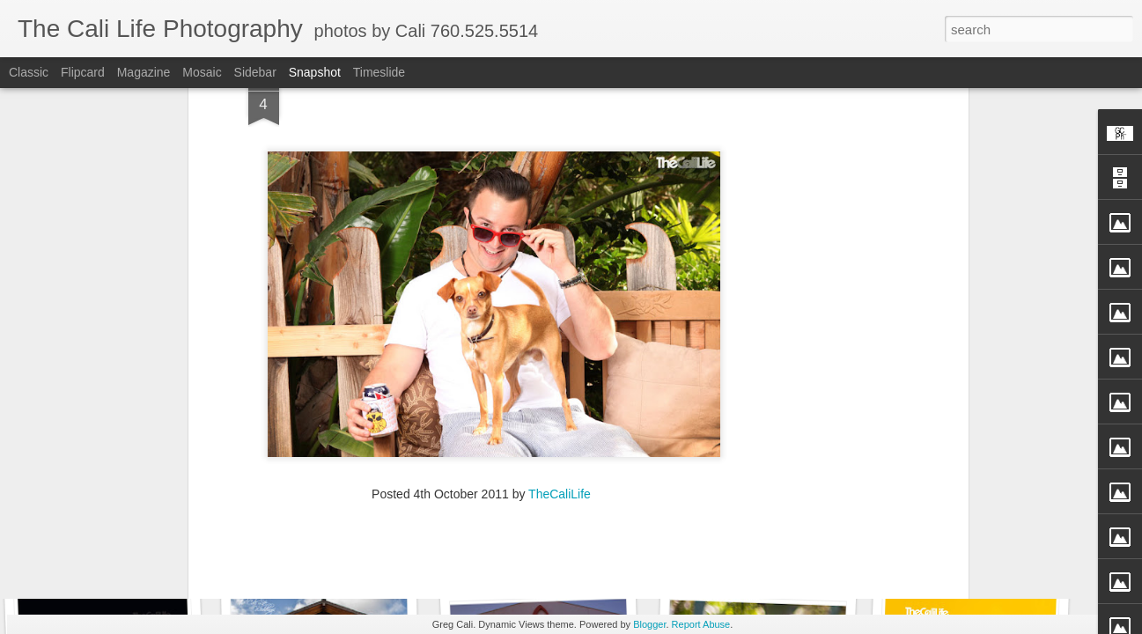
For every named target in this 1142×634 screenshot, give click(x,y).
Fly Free (756, 542)
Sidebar (255, 72)
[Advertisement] (481, 481)
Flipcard (83, 72)
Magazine (144, 72)
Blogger (649, 624)
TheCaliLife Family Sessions (351, 551)
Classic (28, 72)
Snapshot (315, 72)
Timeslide (379, 72)
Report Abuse (701, 624)
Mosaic (201, 72)
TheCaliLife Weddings (540, 544)
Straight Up (964, 552)
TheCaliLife (559, 367)
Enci (109, 542)
